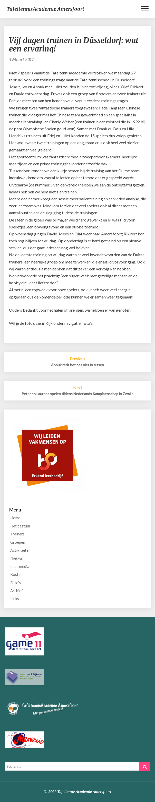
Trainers (17, 534)
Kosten (16, 574)
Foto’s (15, 582)
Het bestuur (20, 526)
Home (15, 517)
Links (14, 598)
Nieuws (16, 558)
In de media (19, 566)
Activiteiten (20, 550)
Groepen (17, 542)
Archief (16, 590)
